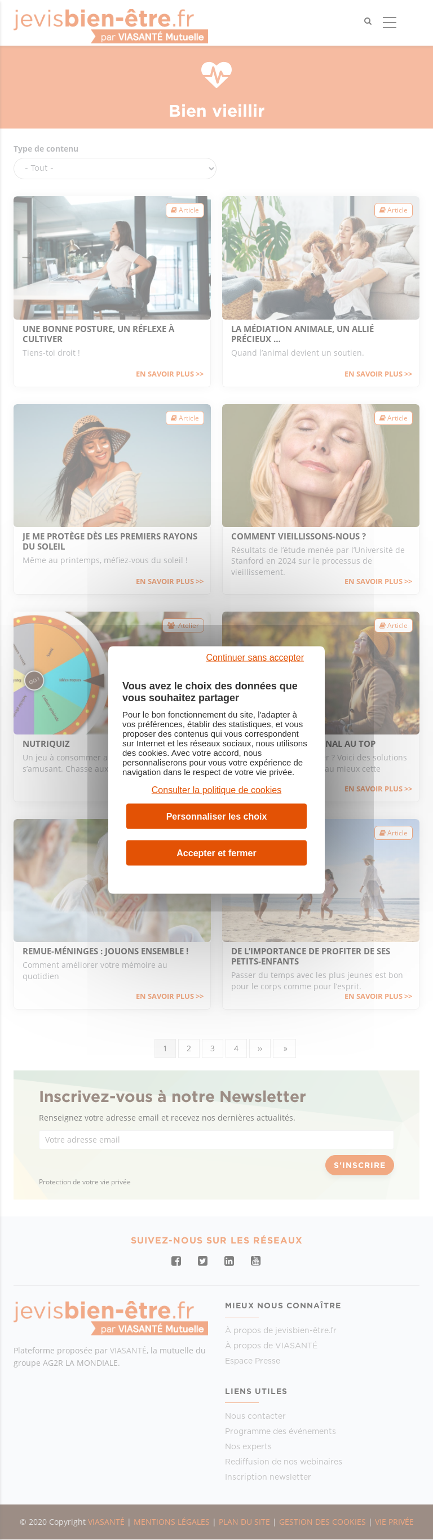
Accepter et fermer (216, 852)
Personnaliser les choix (216, 816)
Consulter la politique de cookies (216, 790)
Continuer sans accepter (255, 657)
